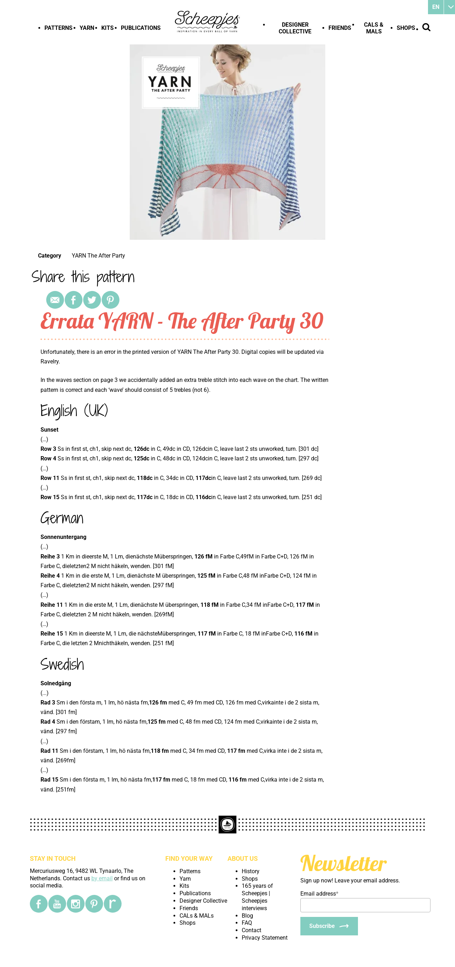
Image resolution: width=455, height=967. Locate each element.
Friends (339, 28)
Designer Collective (295, 28)
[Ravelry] (113, 904)
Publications (141, 28)
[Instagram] (76, 904)
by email (102, 878)
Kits (107, 28)
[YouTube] (57, 904)
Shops (406, 28)
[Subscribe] (329, 926)
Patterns (58, 28)
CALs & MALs (374, 28)
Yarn (87, 28)
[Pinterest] (94, 904)
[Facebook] (39, 904)
